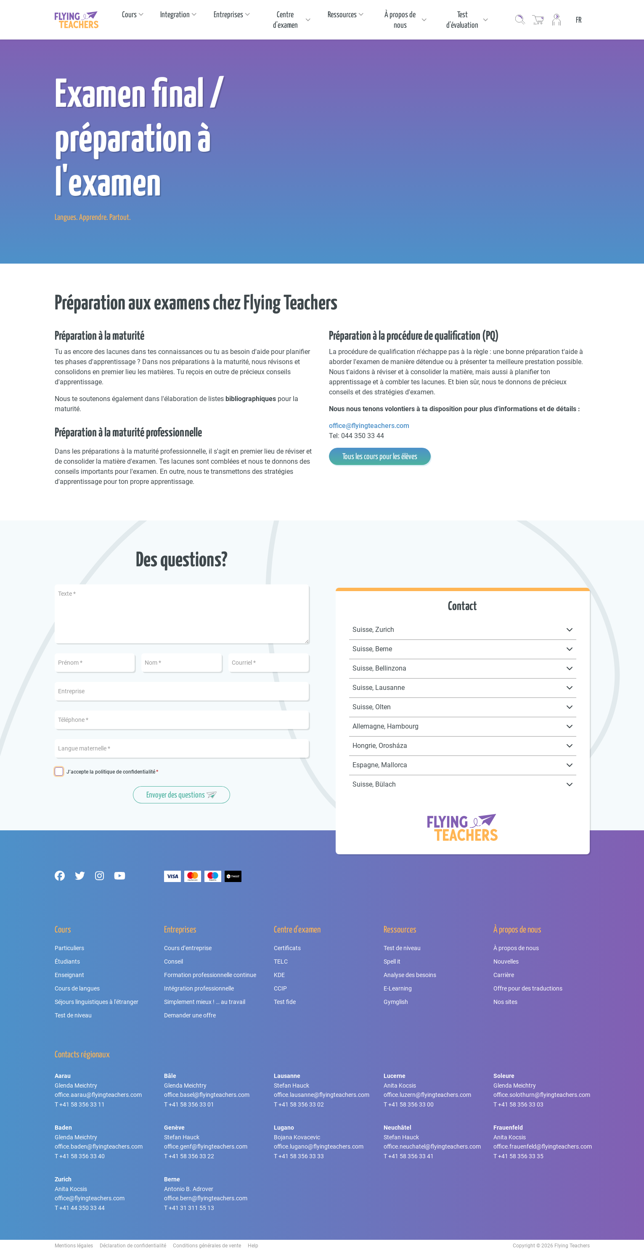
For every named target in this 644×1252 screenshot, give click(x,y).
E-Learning (398, 988)
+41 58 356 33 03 (520, 1104)
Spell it (392, 961)
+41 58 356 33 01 (191, 1104)
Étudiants (67, 961)
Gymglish (396, 1001)
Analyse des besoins (410, 975)
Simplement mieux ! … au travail (204, 1001)
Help (253, 1246)
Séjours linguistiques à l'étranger (96, 1001)
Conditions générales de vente (207, 1246)
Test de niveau (73, 1015)
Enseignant (69, 975)
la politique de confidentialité (122, 772)
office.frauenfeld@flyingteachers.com (542, 1146)
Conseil (173, 961)
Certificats (287, 948)
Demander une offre (190, 1015)
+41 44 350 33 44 (82, 1207)
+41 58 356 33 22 (191, 1156)
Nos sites (505, 1001)
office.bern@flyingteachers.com (205, 1198)
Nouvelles (506, 961)
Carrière (503, 975)
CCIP (280, 988)
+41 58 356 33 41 (411, 1156)
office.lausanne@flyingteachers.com (321, 1094)
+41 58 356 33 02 (301, 1104)
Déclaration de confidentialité (133, 1246)
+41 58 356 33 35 (520, 1156)
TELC (281, 961)
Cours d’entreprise (188, 948)
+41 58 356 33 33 (301, 1156)
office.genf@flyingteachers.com (205, 1146)
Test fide (285, 1001)
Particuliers (69, 948)
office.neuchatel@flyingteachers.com (432, 1146)
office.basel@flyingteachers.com (206, 1094)
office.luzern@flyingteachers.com (427, 1094)
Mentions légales (74, 1246)
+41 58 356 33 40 (82, 1156)
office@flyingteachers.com (369, 426)
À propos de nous (516, 948)
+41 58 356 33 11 (82, 1104)
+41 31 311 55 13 (191, 1207)
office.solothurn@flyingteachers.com (541, 1094)
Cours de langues (77, 988)
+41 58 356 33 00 (411, 1104)
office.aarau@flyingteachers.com (98, 1094)
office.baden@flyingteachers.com (99, 1146)
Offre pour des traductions (527, 988)
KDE (279, 975)
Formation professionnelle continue (210, 975)
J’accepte (110, 772)
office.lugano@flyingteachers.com (318, 1146)
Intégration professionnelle (199, 988)
